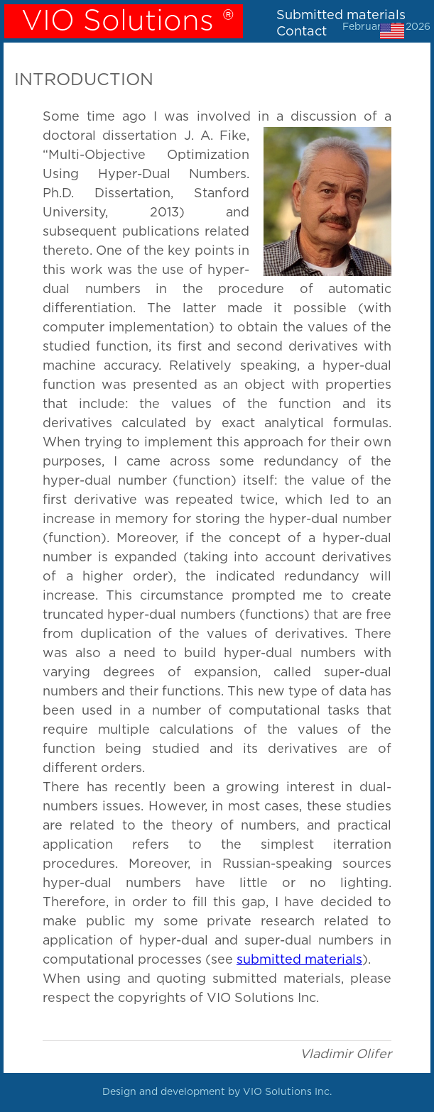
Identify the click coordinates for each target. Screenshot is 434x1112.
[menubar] (339, 25)
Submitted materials (341, 15)
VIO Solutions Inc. (287, 1092)
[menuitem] (339, 15)
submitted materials (299, 960)
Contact (301, 31)
